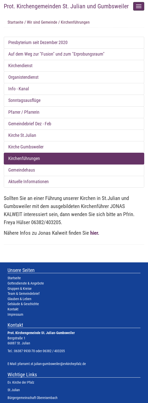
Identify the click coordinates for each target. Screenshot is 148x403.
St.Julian (14, 390)
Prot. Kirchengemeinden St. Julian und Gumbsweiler (66, 6)
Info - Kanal (18, 88)
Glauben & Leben (19, 299)
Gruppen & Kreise (20, 289)
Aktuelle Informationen (28, 181)
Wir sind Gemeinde (42, 22)
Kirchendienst (20, 65)
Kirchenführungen (24, 158)
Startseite (15, 22)
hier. (94, 233)
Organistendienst (23, 77)
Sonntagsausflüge (24, 100)
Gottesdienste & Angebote (26, 283)
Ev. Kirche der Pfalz (21, 382)
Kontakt (13, 309)
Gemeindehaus (21, 170)
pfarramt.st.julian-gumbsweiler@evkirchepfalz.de (52, 364)
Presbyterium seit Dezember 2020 (38, 42)
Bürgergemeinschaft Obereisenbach (33, 398)
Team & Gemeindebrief (23, 294)
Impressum (15, 314)
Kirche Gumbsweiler (25, 146)
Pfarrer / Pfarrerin (23, 112)
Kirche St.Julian (22, 135)
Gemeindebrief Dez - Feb (29, 123)
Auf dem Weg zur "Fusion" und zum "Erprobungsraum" (56, 54)
